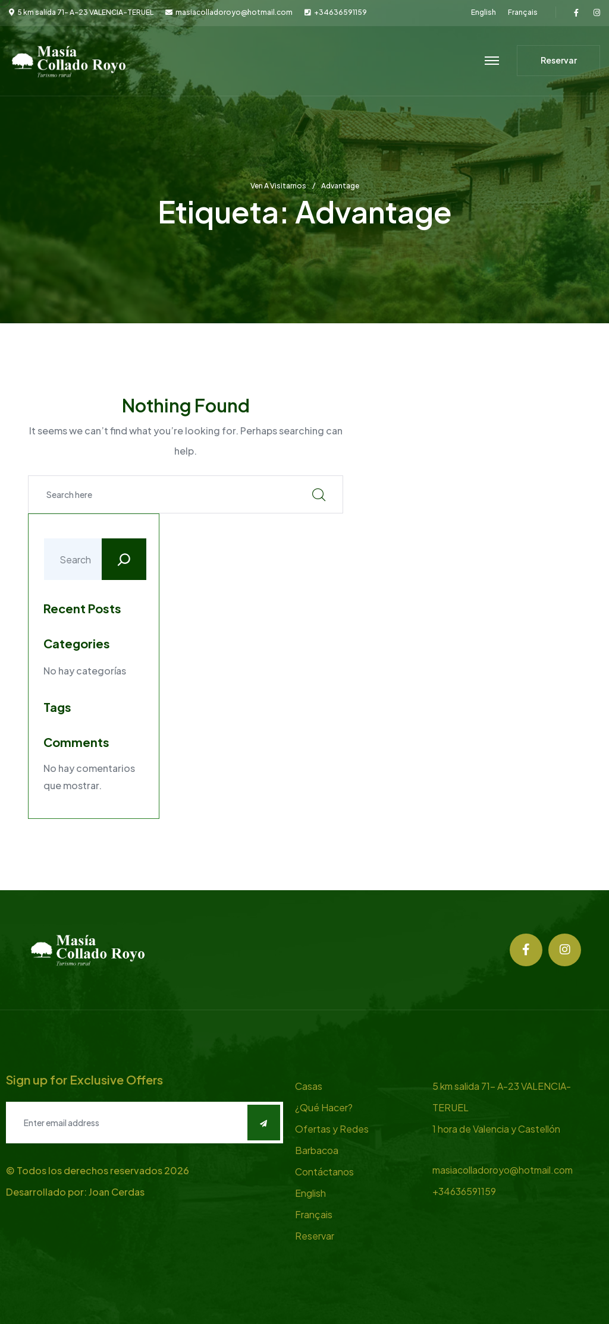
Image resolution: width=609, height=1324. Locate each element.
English (483, 12)
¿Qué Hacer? (324, 1107)
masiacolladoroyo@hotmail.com (234, 12)
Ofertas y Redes (332, 1129)
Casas (308, 1086)
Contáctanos (324, 1171)
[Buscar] (124, 559)
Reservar (314, 1236)
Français (523, 12)
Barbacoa (316, 1150)
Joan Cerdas (117, 1192)
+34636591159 (340, 12)
